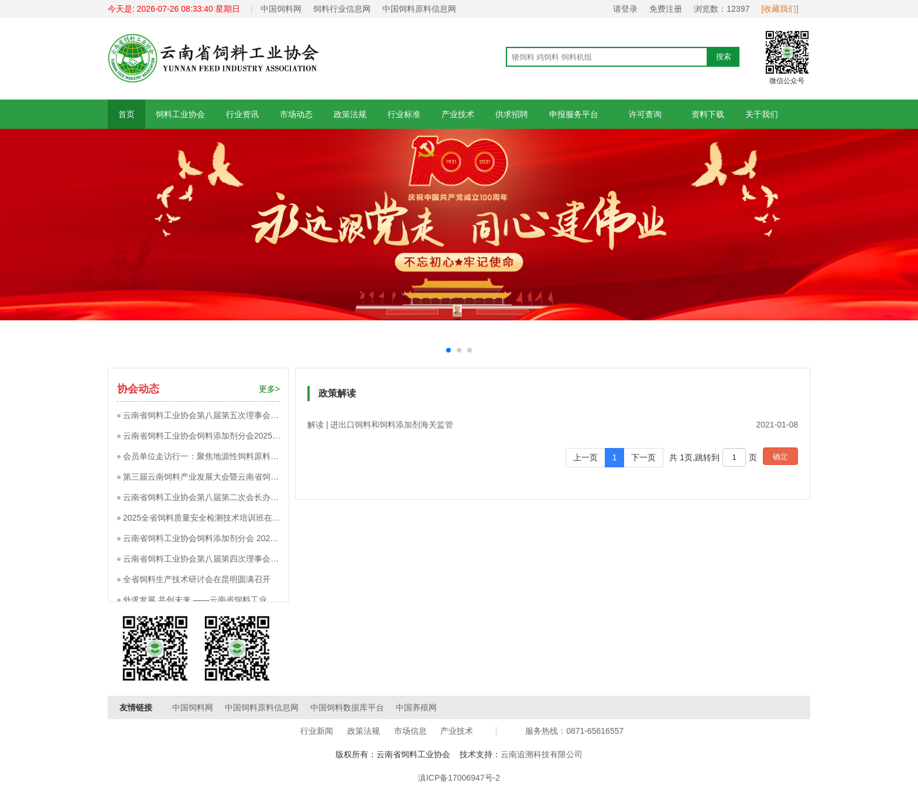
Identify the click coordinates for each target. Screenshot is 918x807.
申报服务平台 (573, 114)
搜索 (723, 56)
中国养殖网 (416, 707)
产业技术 (457, 114)
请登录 (625, 8)
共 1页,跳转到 (694, 457)
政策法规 (350, 114)
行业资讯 (242, 114)
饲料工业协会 (180, 114)
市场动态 (296, 114)
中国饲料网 (281, 8)
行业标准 (404, 114)
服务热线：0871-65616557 (574, 731)
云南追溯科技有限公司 (542, 754)
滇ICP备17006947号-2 (459, 777)
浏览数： (721, 8)
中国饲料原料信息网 (419, 8)
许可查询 (644, 114)
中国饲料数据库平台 (347, 707)
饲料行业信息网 (342, 8)
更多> (269, 389)
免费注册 (665, 8)
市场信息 (410, 731)
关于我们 (761, 114)
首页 (126, 114)
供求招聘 (511, 114)
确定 (780, 456)
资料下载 (707, 114)
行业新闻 (316, 731)
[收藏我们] (780, 8)
